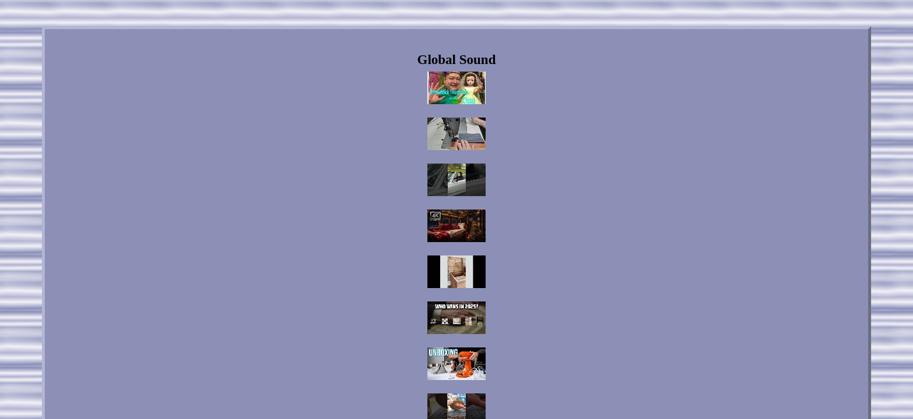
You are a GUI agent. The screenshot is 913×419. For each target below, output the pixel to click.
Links (382, 318)
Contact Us (419, 318)
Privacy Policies (468, 318)
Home (353, 318)
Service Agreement (529, 318)
